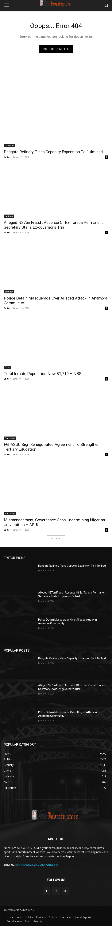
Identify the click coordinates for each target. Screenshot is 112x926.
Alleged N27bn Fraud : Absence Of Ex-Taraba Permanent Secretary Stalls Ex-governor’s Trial (53, 225)
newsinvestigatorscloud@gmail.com (37, 864)
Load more (56, 538)
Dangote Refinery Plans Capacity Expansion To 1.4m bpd (53, 152)
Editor (7, 156)
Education (10, 438)
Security (9, 291)
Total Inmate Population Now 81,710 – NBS (42, 373)
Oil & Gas (9, 145)
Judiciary (9, 216)
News (7, 367)
